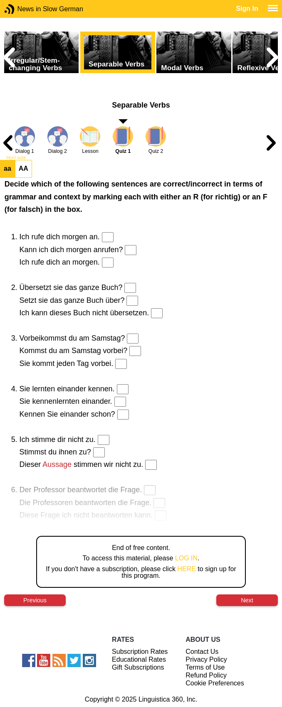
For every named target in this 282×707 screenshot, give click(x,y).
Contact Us (202, 651)
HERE (186, 568)
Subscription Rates (140, 651)
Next (247, 600)
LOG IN (186, 558)
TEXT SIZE (16, 158)
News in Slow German (21, 8)
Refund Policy (206, 675)
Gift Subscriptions (138, 667)
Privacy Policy (206, 659)
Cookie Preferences (215, 683)
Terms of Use (205, 667)
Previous (35, 600)
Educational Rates (139, 659)
